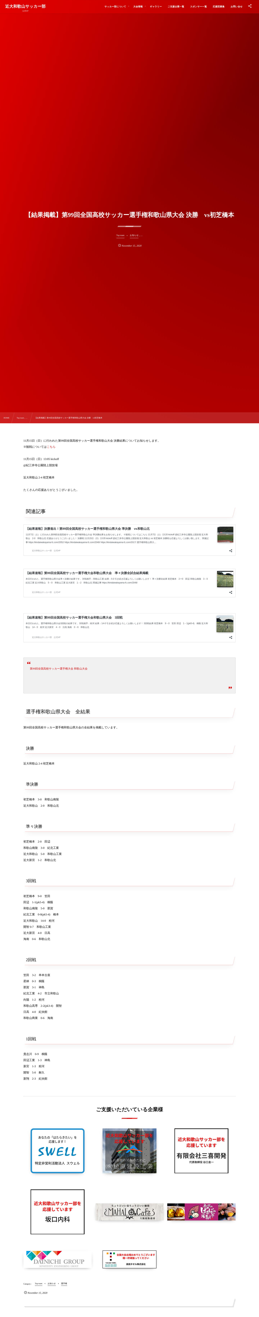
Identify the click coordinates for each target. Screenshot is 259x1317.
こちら (51, 446)
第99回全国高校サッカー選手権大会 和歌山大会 (58, 668)
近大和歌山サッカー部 (25, 6)
